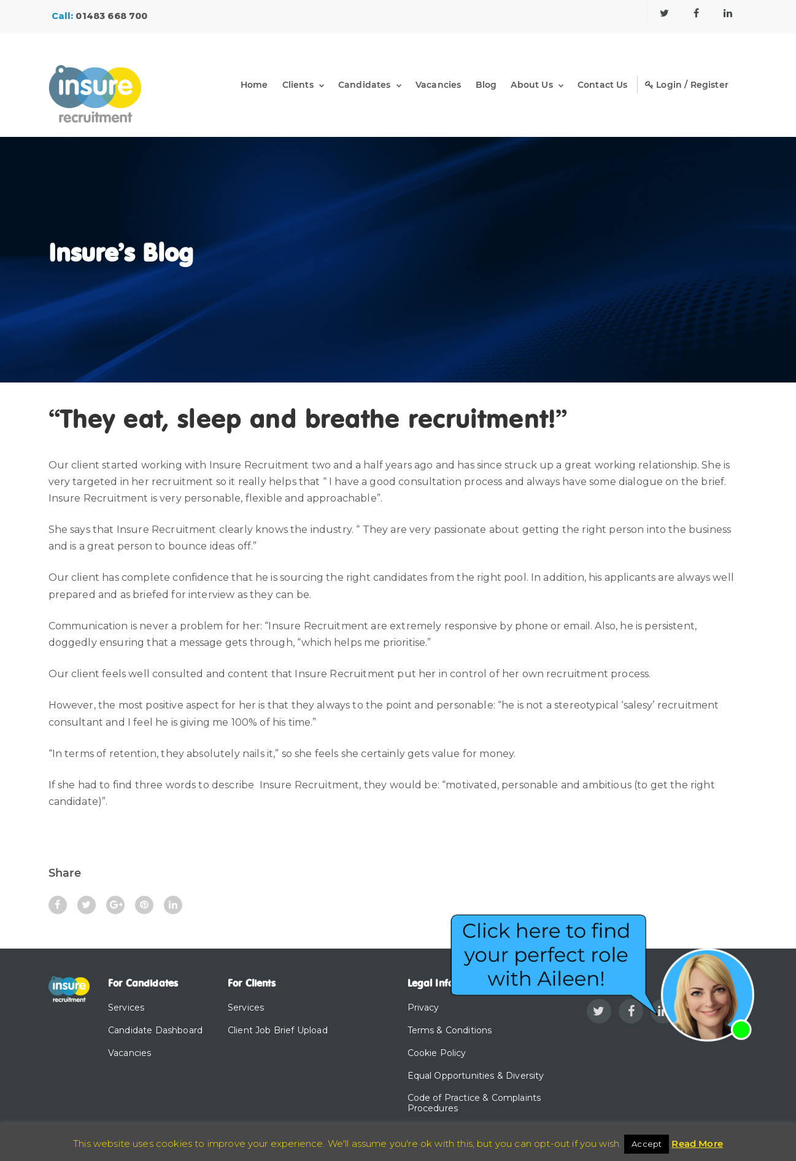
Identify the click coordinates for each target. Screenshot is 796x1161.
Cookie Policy (437, 1052)
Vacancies (438, 84)
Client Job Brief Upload (278, 1030)
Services (126, 1007)
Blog (486, 84)
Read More (696, 1143)
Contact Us (603, 84)
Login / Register (686, 84)
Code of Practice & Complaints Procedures (474, 1103)
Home (254, 84)
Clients (298, 84)
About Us (531, 84)
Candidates (364, 84)
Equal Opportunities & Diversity (476, 1075)
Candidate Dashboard (155, 1030)
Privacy (423, 1007)
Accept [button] (647, 1144)
